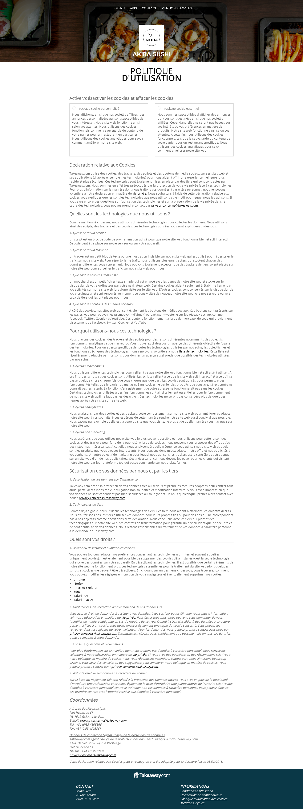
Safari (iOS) (81, 596)
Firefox (78, 584)
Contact (149, 8)
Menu (120, 8)
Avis (133, 8)
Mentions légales (176, 8)
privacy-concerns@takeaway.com (174, 205)
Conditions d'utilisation (196, 791)
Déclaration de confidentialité (201, 795)
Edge (77, 592)
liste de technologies (193, 351)
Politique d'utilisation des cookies (203, 799)
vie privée (139, 193)
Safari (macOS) (84, 600)
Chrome (79, 580)
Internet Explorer (86, 588)
